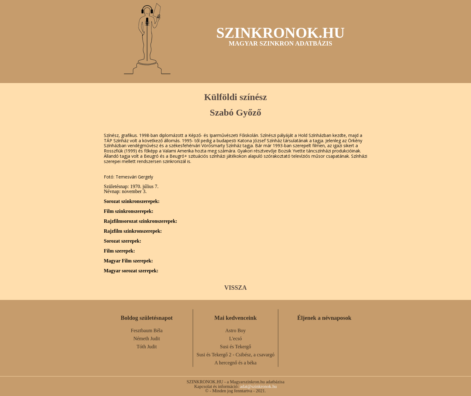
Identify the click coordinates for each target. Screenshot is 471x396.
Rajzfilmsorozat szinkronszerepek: (140, 221)
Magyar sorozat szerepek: (131, 270)
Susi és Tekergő (235, 346)
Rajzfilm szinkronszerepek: (133, 231)
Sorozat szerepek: (122, 241)
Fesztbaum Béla (147, 330)
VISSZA (235, 287)
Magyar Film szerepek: (128, 260)
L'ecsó (235, 338)
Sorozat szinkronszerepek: (132, 201)
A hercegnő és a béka (235, 362)
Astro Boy (235, 330)
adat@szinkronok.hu (258, 386)
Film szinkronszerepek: (128, 211)
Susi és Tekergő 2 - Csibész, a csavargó (235, 354)
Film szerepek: (119, 251)
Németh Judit (146, 338)
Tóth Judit (147, 346)
